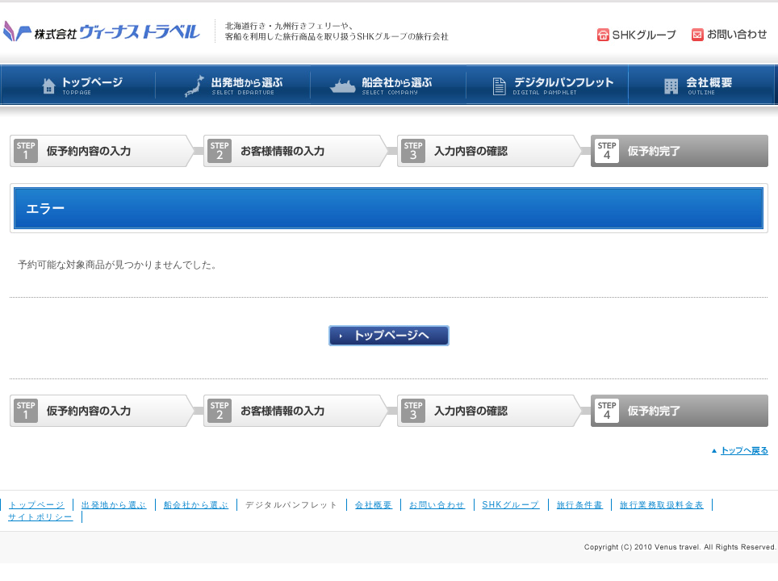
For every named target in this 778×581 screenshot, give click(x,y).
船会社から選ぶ (196, 504)
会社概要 (373, 504)
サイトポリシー (40, 516)
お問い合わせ (437, 504)
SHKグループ (511, 504)
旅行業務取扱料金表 (662, 504)
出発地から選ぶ (114, 504)
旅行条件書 (580, 504)
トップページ (37, 504)
